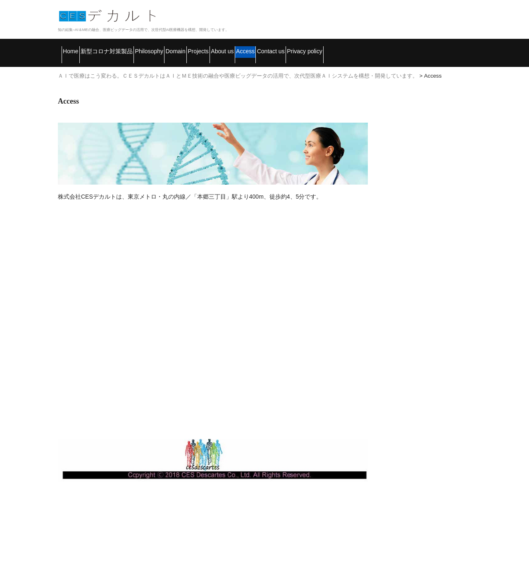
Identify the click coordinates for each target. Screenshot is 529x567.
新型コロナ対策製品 (135, 47)
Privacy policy (92, 65)
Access (392, 47)
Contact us (442, 47)
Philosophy (203, 47)
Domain (253, 47)
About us (347, 47)
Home (77, 47)
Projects (299, 47)
